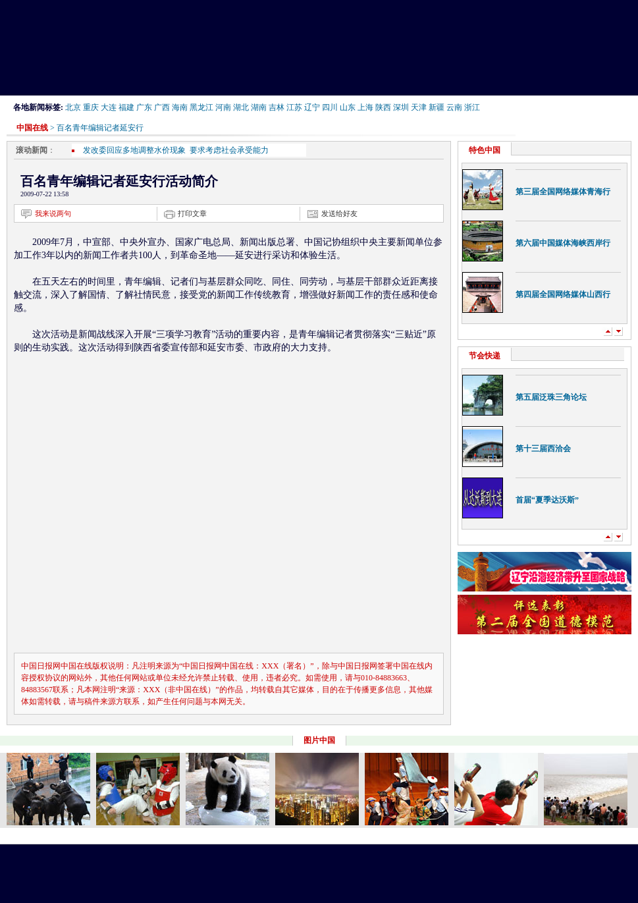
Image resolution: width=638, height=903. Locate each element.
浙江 (472, 107)
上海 (365, 107)
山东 (348, 107)
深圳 (401, 107)
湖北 (241, 107)
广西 (162, 107)
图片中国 (319, 740)
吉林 (276, 107)
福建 (126, 107)
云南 (454, 107)
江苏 (294, 107)
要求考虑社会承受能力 (229, 150)
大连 (109, 107)
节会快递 (484, 355)
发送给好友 (339, 213)
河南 (223, 107)
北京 (73, 107)
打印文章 (192, 213)
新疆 (436, 107)
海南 (180, 107)
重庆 (91, 107)
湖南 (259, 107)
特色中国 (484, 150)
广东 (144, 107)
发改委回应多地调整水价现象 (136, 150)
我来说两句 (53, 213)
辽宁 (312, 107)
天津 (419, 107)
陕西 (383, 107)
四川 (330, 107)
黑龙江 (201, 107)
